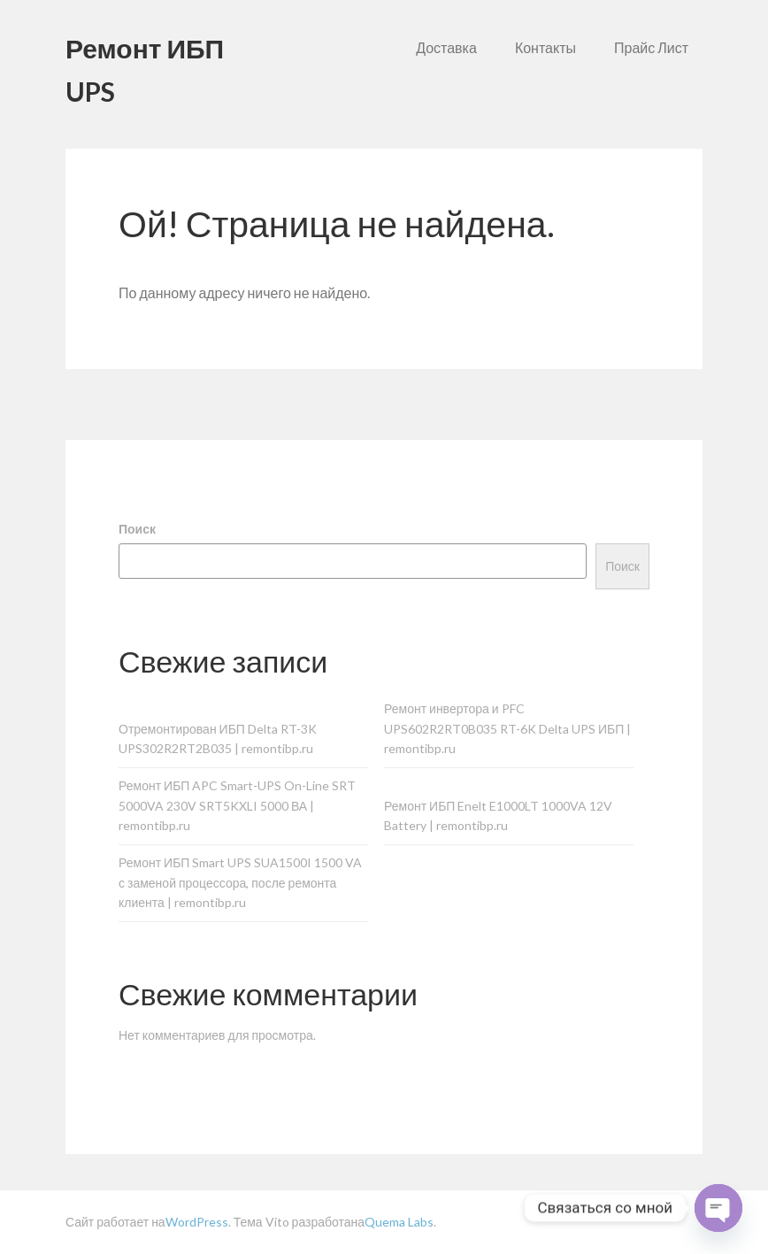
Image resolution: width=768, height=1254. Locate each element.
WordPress (196, 1221)
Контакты (545, 47)
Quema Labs (399, 1221)
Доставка (446, 47)
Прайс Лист (651, 47)
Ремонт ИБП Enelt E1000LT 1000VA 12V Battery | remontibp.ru (498, 816)
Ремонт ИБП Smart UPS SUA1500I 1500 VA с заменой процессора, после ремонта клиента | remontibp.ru (240, 883)
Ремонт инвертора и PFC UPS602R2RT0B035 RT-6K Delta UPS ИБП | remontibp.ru (507, 729)
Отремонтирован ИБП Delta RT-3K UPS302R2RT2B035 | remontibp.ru (218, 739)
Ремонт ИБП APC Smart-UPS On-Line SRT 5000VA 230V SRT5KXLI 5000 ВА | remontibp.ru (237, 806)
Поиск (137, 528)
